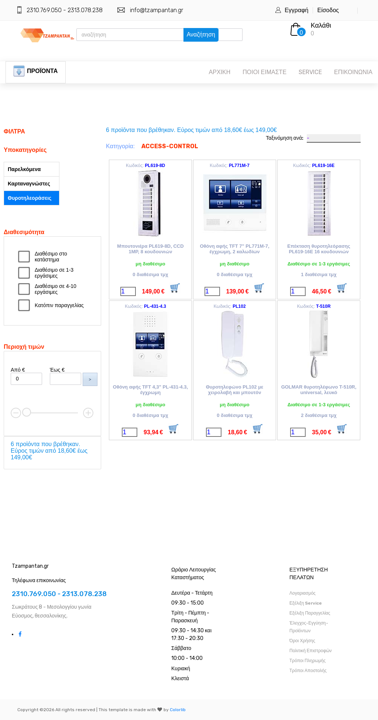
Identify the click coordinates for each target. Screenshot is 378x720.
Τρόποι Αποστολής (308, 670)
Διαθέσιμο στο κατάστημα (51, 256)
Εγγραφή (296, 10)
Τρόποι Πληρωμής (307, 660)
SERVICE (310, 72)
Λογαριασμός (302, 593)
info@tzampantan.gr (156, 10)
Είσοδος (328, 10)
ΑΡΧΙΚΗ (220, 72)
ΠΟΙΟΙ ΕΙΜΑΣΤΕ (264, 72)
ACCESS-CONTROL (169, 146)
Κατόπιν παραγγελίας (59, 305)
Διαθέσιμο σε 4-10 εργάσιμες (55, 289)
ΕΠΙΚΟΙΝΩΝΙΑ (353, 72)
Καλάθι (321, 25)
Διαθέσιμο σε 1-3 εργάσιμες (54, 273)
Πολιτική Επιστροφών (310, 650)
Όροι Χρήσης (302, 640)
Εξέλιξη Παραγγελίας (309, 613)
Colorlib (178, 709)
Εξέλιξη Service (305, 603)
